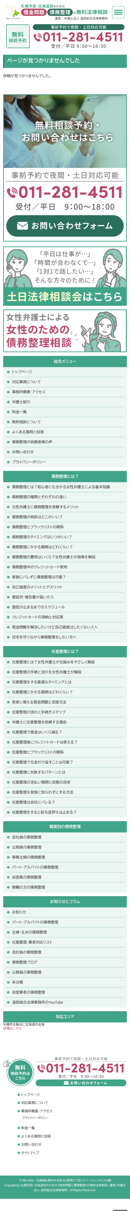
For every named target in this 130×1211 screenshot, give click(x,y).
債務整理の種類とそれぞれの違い (39, 497)
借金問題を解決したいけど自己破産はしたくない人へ (55, 627)
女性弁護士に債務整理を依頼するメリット (45, 507)
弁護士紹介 (21, 402)
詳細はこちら (12, 1028)
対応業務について (26, 382)
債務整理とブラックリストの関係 (38, 527)
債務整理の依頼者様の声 (32, 442)
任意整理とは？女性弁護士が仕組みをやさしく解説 (53, 662)
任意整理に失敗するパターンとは (38, 772)
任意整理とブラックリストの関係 (38, 752)
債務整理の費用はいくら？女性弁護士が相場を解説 (53, 557)
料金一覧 (19, 412)
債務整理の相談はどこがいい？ (37, 517)
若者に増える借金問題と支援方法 (39, 702)
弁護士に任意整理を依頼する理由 (39, 722)
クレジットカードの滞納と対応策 (37, 617)
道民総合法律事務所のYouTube (37, 1002)
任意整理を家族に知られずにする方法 (42, 792)
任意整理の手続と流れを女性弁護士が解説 (46, 672)
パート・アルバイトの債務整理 (35, 922)
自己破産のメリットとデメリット (37, 587)
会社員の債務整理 (26, 837)
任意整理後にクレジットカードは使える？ (44, 742)
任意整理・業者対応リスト (32, 942)
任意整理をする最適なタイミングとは (41, 682)
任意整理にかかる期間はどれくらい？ (42, 692)
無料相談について (26, 422)
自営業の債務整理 (26, 877)
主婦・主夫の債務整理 (29, 932)
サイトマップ (30, 1153)
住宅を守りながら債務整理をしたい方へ (44, 637)
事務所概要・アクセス (28, 392)
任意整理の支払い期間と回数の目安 (41, 782)
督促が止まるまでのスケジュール (38, 607)
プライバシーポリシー (29, 462)
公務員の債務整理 (26, 847)
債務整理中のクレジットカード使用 (39, 567)
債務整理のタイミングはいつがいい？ (42, 537)
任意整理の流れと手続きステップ (38, 712)
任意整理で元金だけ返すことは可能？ (42, 762)
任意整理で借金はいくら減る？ (37, 732)
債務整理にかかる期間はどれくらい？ (42, 547)
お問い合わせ (23, 452)
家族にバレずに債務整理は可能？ (39, 577)
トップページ (22, 372)
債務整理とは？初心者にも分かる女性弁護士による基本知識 (61, 487)
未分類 (17, 982)
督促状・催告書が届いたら (33, 597)
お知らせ (19, 912)
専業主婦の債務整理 (28, 857)
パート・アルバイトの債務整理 (35, 867)
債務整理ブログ (24, 962)
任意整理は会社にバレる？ (33, 802)
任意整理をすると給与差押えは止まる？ (44, 812)
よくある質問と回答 (28, 432)
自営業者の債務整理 (28, 992)
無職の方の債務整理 (28, 887)
